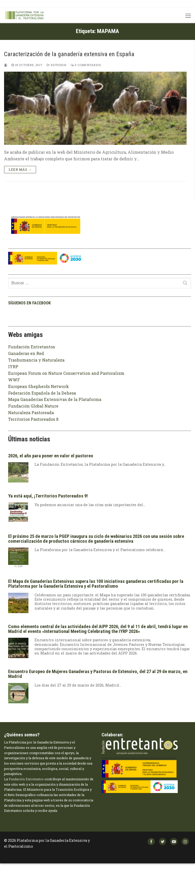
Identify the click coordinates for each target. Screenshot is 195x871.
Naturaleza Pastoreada (31, 412)
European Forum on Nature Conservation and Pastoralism (66, 373)
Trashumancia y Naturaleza (36, 360)
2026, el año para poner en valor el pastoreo (50, 456)
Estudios (57, 65)
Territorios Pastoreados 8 (33, 419)
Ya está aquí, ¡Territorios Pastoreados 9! (48, 496)
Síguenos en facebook (29, 303)
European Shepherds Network (38, 386)
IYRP (13, 366)
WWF (14, 379)
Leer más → (20, 169)
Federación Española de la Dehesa (42, 393)
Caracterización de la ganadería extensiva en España (69, 54)
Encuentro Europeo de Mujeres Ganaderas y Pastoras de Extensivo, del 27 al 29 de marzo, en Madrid (97, 674)
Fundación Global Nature (33, 406)
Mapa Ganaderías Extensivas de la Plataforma (54, 399)
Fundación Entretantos (31, 346)
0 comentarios (86, 65)
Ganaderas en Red (26, 353)
